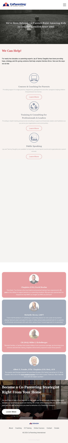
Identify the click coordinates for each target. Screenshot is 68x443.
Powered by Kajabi (34, 440)
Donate (56, 428)
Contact (49, 428)
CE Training (27, 428)
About (11, 428)
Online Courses (39, 428)
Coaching (18, 428)
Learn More (34, 101)
